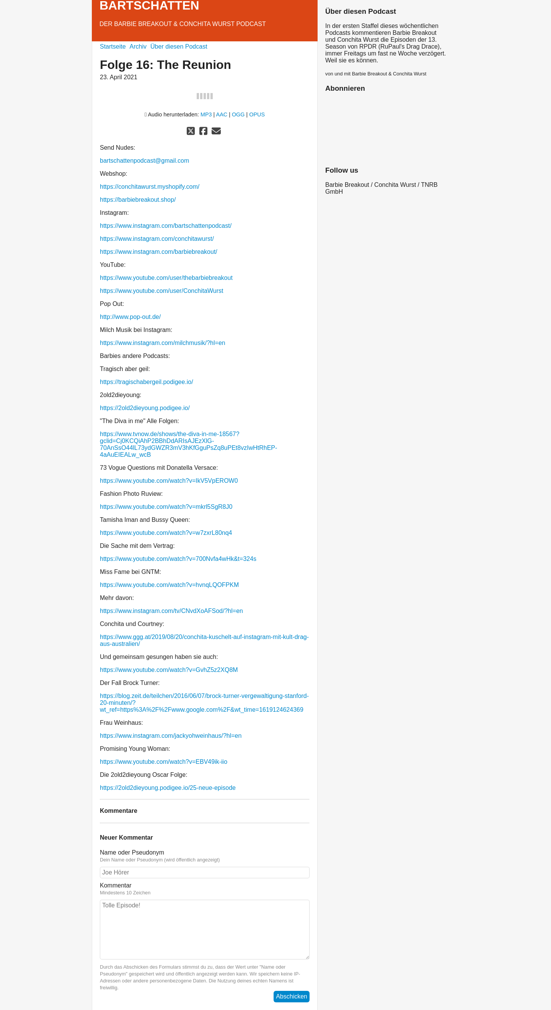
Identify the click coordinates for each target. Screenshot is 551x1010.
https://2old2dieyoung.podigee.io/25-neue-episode (168, 787)
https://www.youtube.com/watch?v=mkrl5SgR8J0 (166, 506)
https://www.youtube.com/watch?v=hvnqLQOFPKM (169, 585)
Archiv (138, 46)
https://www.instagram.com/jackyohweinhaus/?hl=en (170, 735)
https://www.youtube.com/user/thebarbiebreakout (166, 278)
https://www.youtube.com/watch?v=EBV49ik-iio (163, 761)
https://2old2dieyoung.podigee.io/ (145, 408)
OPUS (257, 114)
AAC (222, 114)
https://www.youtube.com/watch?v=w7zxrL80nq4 (166, 533)
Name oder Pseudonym (205, 856)
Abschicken (291, 996)
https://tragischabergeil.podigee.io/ (146, 382)
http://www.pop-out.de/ (130, 317)
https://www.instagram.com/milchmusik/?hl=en (162, 343)
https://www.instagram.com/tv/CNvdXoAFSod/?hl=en (171, 611)
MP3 (206, 114)
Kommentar (205, 889)
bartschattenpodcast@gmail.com (144, 160)
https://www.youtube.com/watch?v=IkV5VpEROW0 (169, 480)
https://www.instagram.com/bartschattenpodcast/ (165, 225)
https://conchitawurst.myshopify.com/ (149, 186)
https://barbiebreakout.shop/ (138, 199)
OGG (238, 114)
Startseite (113, 46)
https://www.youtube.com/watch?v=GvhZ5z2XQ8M (169, 670)
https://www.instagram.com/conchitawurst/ (157, 238)
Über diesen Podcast (178, 46)
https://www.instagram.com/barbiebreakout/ (158, 251)
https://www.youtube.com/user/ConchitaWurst (161, 291)
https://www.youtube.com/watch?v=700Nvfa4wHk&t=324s (178, 559)
